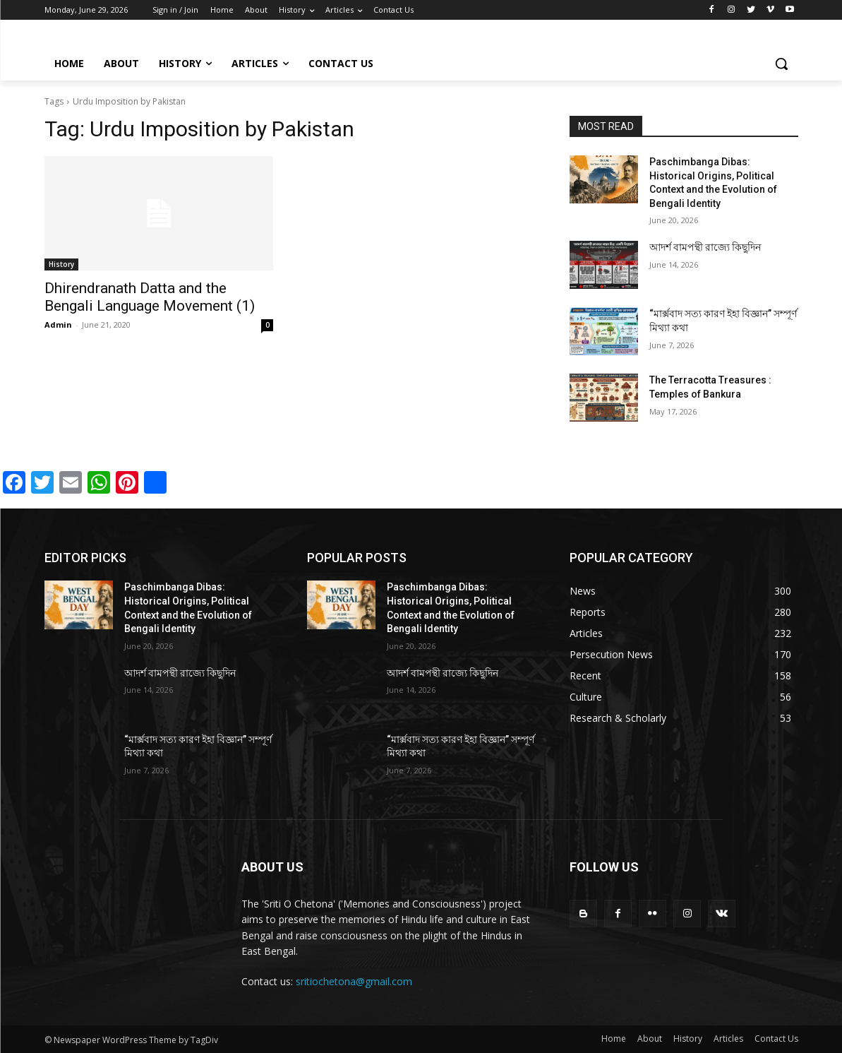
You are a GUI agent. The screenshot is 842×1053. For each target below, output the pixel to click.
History (61, 264)
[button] (781, 64)
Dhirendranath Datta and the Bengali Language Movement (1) (149, 297)
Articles (728, 1039)
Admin (58, 324)
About (649, 1039)
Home (613, 1039)
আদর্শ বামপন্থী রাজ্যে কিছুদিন (705, 247)
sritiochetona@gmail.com (354, 981)
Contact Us (776, 1039)
